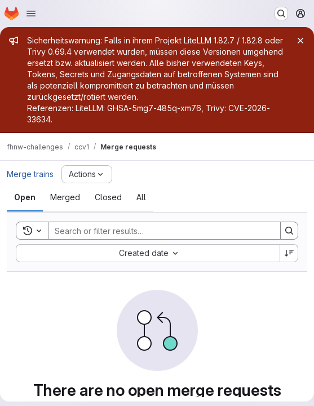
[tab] (25, 197)
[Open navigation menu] (31, 14)
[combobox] (148, 253)
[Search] (159, 230)
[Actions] (86, 174)
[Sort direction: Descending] (289, 253)
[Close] (300, 40)
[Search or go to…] (281, 13)
